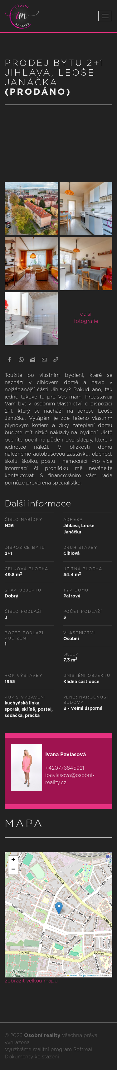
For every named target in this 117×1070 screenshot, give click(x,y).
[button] (59, 908)
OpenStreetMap (89, 975)
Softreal (82, 1049)
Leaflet (72, 975)
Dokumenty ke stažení (32, 1056)
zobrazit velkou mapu (31, 980)
